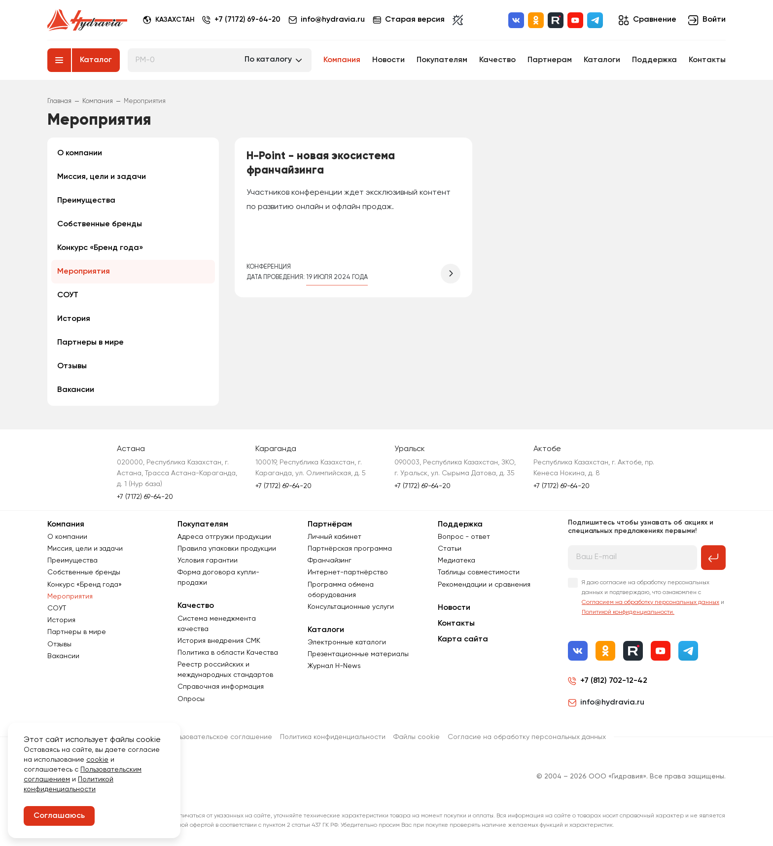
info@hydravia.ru (606, 702)
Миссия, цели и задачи (101, 177)
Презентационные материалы (358, 654)
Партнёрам (330, 525)
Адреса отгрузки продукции (224, 536)
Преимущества (86, 201)
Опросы (191, 699)
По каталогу (268, 60)
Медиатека (456, 560)
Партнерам (549, 60)
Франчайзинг (329, 560)
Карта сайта (463, 639)
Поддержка (654, 60)
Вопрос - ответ (464, 536)
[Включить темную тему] (461, 20)
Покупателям (442, 60)
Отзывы (72, 366)
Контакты (707, 60)
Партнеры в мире (90, 343)
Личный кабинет (334, 536)
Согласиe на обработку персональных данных (527, 737)
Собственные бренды (99, 224)
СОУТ (67, 295)
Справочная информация (220, 686)
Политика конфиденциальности (333, 737)
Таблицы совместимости (479, 572)
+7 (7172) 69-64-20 (248, 20)
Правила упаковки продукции (226, 548)
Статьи (449, 548)
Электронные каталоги (347, 642)
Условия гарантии (207, 560)
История (73, 319)
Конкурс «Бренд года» (100, 248)
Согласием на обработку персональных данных (650, 602)
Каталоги (602, 60)
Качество (497, 60)
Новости (388, 60)
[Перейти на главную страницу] (87, 20)
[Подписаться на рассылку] (713, 557)
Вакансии (75, 390)
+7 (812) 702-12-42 (613, 681)
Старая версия (412, 20)
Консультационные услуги (351, 606)
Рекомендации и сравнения (484, 584)
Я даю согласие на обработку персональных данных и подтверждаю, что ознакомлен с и (653, 597)
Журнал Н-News (334, 666)
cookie (97, 759)
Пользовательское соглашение (219, 737)
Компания (341, 60)
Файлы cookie (416, 737)
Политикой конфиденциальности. (628, 612)
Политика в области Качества (227, 652)
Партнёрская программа (350, 548)
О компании (79, 153)
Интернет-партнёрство (348, 572)
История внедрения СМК (218, 640)
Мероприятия (83, 272)
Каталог (96, 60)
